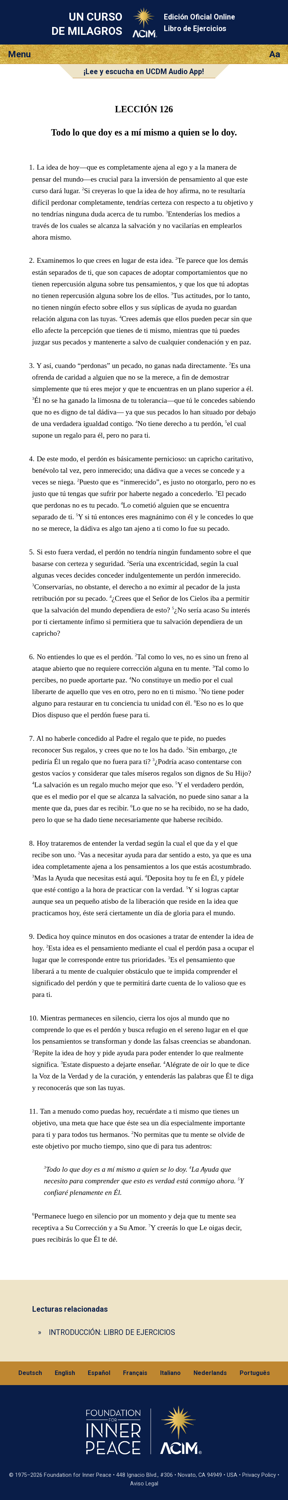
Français (135, 1372)
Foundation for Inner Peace (77, 1475)
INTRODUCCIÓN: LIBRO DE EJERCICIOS (112, 1332)
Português (255, 1372)
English (65, 1372)
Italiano (170, 1372)
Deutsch (30, 1372)
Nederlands (210, 1372)
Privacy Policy (259, 1475)
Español (99, 1372)
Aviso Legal (144, 1484)
